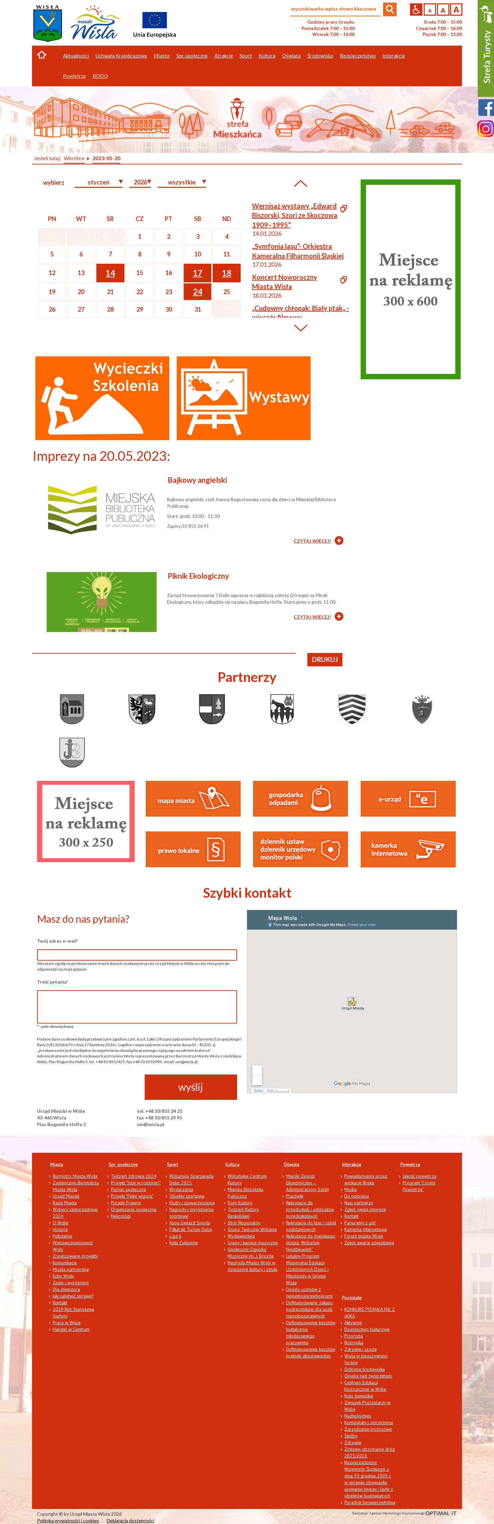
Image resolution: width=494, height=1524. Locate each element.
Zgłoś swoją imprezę (365, 1209)
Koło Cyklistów (183, 1243)
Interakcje (351, 1164)
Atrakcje (223, 56)
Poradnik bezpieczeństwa (369, 1502)
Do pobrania (356, 1196)
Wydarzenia (181, 1189)
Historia (60, 1229)
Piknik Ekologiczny (198, 575)
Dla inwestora (66, 1289)
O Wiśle (60, 1223)
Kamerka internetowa (365, 1229)
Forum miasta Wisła (363, 1236)
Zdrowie (352, 1442)
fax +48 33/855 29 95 (159, 1117)
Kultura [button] (267, 56)
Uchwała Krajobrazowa (121, 56)
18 (226, 273)
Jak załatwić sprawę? (73, 1296)
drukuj (325, 659)
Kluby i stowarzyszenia (192, 1203)
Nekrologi (121, 1216)
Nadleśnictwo (357, 1416)
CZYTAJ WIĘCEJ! (312, 541)
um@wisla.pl (150, 1124)
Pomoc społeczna (128, 1189)
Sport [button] (246, 56)
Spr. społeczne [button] (192, 56)
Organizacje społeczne (134, 1209)
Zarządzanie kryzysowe (368, 1429)
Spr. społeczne (123, 1164)
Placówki (294, 1196)
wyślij (190, 1087)
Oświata (291, 1164)
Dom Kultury (240, 1203)
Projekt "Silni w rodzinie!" (136, 1183)
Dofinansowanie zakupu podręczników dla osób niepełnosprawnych (309, 1309)
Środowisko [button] (320, 56)
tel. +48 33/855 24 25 (159, 1111)
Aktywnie (353, 1323)
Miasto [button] (162, 56)
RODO (100, 76)
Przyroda (353, 1336)
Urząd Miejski (66, 1196)
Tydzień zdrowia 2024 (133, 1176)
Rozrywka (353, 1343)
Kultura (232, 1164)
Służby (351, 1436)
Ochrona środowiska (364, 1369)
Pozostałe (352, 1298)
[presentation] (87, 1087)
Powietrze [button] (74, 76)
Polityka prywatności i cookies (68, 1520)
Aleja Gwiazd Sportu (189, 1223)
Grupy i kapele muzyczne (253, 1243)
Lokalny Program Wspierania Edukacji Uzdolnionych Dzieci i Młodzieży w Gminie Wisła (307, 1269)
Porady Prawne (126, 1203)
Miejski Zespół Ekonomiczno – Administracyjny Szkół (307, 1182)
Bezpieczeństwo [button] (358, 56)
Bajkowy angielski (197, 479)
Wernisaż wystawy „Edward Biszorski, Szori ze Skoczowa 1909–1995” (294, 215)
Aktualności (76, 56)
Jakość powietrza (419, 1176)
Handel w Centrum (71, 1329)
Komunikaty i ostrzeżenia (368, 1422)
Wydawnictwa (241, 1236)
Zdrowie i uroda (360, 1349)
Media (350, 1189)
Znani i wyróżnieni (71, 1283)
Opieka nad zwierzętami (368, 1376)
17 (197, 273)
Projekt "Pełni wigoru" (132, 1196)
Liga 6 (175, 1236)
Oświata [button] (291, 56)
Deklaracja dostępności (130, 1520)
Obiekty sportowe (187, 1196)
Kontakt (60, 1303)
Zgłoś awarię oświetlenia (369, 1243)
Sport (172, 1164)
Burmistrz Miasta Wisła (75, 1176)
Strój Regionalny (244, 1223)
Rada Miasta (65, 1203)
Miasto (56, 1164)
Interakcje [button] (394, 56)
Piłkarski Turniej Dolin (190, 1229)
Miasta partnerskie (71, 1269)
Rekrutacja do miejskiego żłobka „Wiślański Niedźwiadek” (310, 1242)
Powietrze (410, 1164)
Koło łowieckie (358, 1396)
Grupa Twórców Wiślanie (252, 1229)
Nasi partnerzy (358, 1203)
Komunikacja (65, 1263)
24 (197, 291)
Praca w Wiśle (67, 1323)
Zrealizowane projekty (75, 1256)
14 (110, 273)
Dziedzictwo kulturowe (367, 1329)
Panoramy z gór (360, 1223)
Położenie (62, 1236)
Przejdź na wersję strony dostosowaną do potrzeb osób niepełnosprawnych (416, 9)
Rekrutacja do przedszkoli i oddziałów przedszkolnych (310, 1209)
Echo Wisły (63, 1276)
